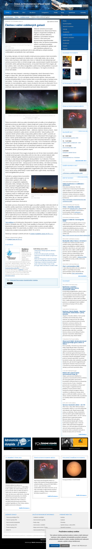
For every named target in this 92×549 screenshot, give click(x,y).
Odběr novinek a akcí (70, 165)
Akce (23, 12)
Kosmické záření (28, 280)
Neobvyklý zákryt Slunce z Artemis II (74, 241)
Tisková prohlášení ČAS (12, 517)
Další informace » (24, 508)
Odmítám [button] (65, 545)
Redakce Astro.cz (18, 21)
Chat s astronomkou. (77, 273)
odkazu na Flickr (82, 257)
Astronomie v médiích (39, 525)
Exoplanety (66, 32)
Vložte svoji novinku (83, 177)
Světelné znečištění (68, 37)
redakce (74, 403)
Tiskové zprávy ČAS (11, 520)
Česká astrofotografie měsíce (73, 106)
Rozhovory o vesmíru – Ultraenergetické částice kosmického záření (71, 288)
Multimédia (66, 40)
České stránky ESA (11, 527)
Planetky (63, 522)
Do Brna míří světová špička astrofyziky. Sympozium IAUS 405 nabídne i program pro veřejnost (45, 255)
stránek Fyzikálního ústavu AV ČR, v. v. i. (41, 234)
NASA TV (8, 530)
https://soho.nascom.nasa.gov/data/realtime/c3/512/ (77, 235)
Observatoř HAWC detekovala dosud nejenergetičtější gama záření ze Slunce (74, 342)
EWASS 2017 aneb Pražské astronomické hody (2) (71, 373)
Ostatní (65, 46)
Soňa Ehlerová (75, 181)
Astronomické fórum (38, 530)
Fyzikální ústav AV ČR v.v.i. (14, 239)
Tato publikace (9, 222)
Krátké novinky (68, 178)
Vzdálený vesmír (24, 17)
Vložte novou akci (83, 131)
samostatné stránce (10, 275)
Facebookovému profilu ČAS (12, 268)
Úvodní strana (9, 17)
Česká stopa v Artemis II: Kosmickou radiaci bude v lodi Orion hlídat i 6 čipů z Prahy (45, 263)
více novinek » (82, 276)
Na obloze (32, 12)
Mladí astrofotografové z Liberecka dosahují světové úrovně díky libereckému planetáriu (45, 259)
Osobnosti (66, 43)
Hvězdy (65, 29)
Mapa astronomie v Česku (40, 527)
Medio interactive (37, 542)
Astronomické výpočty (39, 520)
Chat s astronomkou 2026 (71, 266)
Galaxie (63, 520)
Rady (62, 12)
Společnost (72, 12)
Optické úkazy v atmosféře (68, 525)
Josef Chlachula (75, 205)
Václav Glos (74, 284)
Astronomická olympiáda (13, 522)
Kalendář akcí (67, 132)
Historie (65, 49)
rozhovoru (77, 212)
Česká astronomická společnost (16, 535)
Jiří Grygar (74, 371)
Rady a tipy (36, 522)
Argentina (35, 280)
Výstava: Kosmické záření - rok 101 (74, 405)
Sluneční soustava (68, 26)
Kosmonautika (67, 24)
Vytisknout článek (53, 21)
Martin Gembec (75, 217)
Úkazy (64, 21)
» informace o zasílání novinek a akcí (73, 173)
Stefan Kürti (74, 309)
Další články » (83, 434)
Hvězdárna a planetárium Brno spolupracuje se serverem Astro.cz (44, 535)
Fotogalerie (45, 12)
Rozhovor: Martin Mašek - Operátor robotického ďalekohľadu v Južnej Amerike (74, 312)
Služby (56, 12)
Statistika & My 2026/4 (76, 208)
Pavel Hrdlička (75, 339)
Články (7, 12)
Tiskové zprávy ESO (11, 525)
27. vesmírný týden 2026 (13, 457)
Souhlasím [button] (54, 545)
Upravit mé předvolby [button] (79, 545)
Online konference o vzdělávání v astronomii (73, 184)
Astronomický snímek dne (72, 83)
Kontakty (83, 12)
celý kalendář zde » (81, 160)
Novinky (16, 12)
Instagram (21, 269)
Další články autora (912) (40, 249)
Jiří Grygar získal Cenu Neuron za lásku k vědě (45, 265)
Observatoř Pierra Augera (16, 280)
